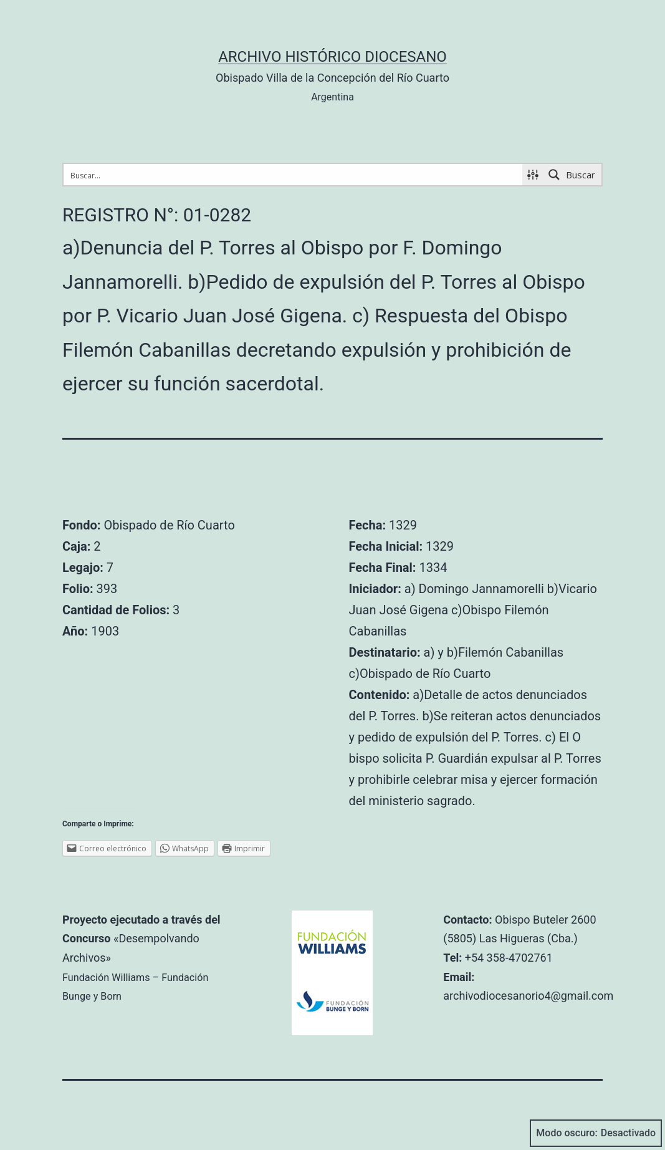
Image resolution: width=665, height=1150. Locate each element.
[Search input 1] (293, 174)
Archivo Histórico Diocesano (332, 56)
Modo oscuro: (596, 1133)
